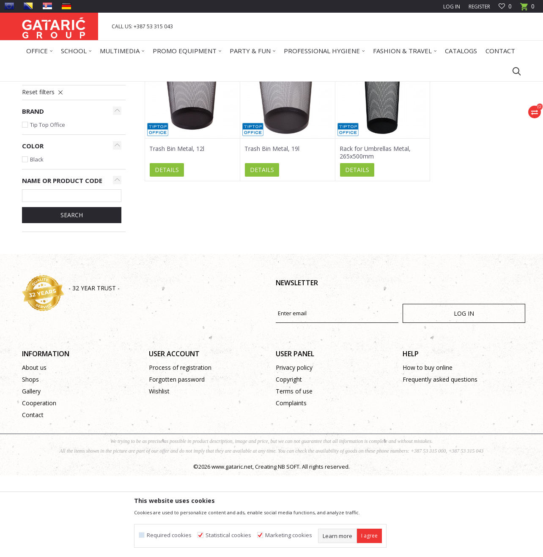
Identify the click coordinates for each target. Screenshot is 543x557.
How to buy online (427, 449)
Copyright (289, 461)
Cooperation (39, 485)
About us (34, 449)
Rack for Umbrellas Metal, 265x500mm (375, 234)
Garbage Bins (43, 154)
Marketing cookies (288, 535)
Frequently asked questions (440, 461)
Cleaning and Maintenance (163, 86)
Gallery (31, 473)
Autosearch (286, 117)
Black (37, 241)
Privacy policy (294, 449)
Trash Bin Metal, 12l (176, 230)
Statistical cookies (228, 535)
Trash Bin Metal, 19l (271, 230)
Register (479, 6)
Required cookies (169, 535)
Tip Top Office (47, 206)
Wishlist (159, 473)
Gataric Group (39, 86)
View (407, 117)
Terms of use (294, 473)
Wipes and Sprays (48, 144)
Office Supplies (108, 86)
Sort (318, 117)
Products (73, 86)
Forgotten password (177, 461)
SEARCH (71, 296)
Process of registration (180, 449)
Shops (30, 461)
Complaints (291, 485)
